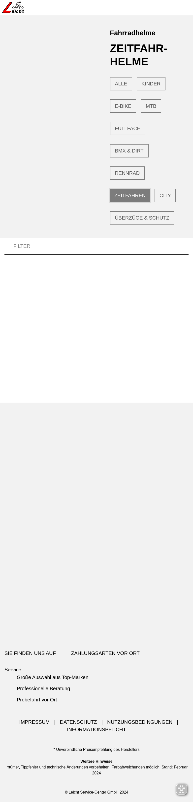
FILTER (17, 246)
